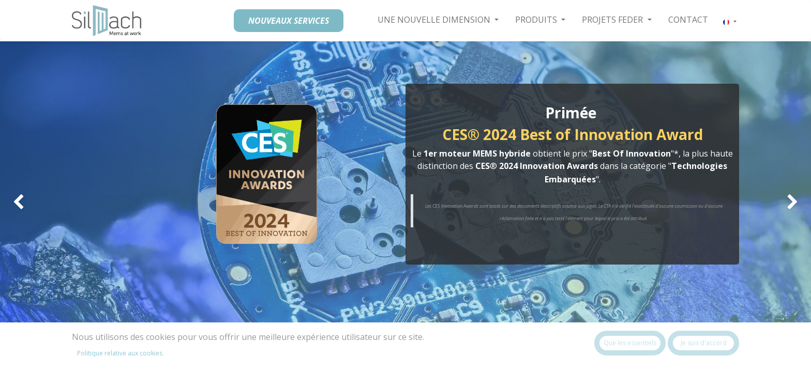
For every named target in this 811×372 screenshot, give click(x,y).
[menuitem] (688, 19)
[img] (32, 202)
